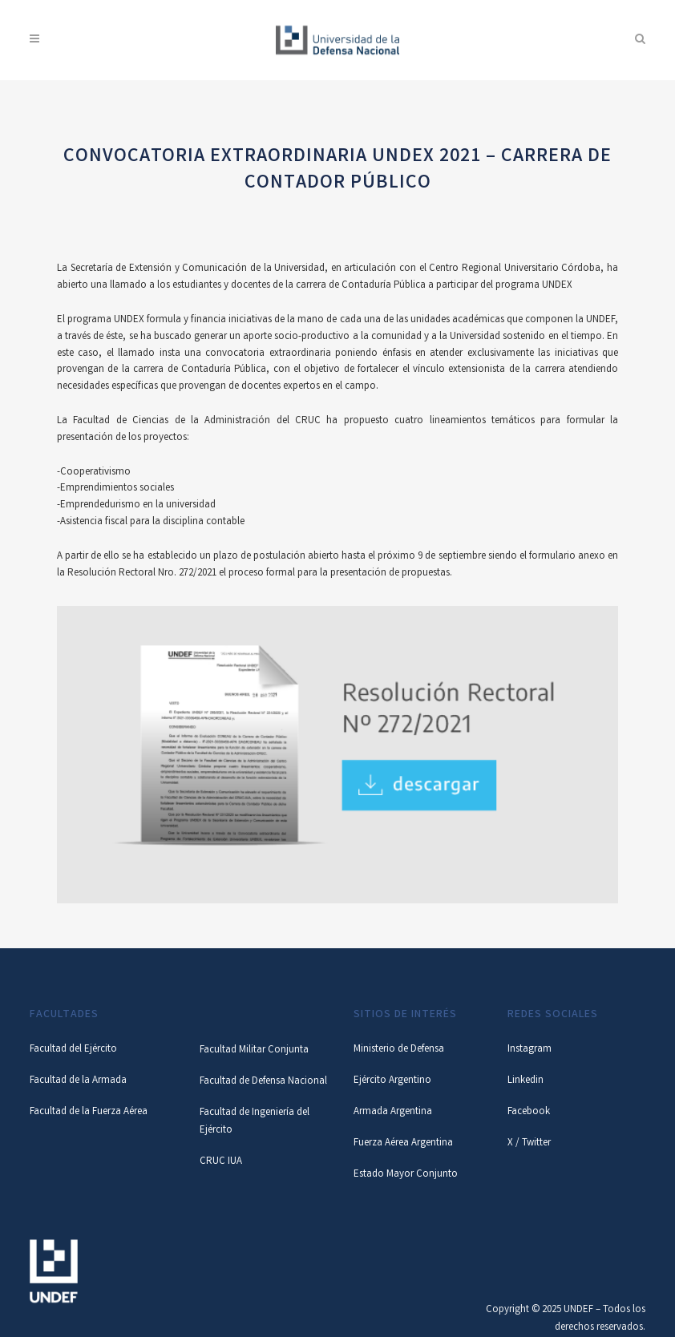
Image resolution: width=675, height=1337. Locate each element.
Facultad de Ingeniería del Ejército (254, 1121)
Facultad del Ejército (73, 1049)
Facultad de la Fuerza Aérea (89, 1112)
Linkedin (525, 1081)
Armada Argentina (393, 1112)
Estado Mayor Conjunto (406, 1174)
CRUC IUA (221, 1161)
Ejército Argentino (392, 1081)
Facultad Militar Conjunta (254, 1050)
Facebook (528, 1112)
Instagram (529, 1049)
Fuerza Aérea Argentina (403, 1143)
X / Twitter (529, 1143)
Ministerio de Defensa (399, 1049)
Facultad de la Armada (78, 1081)
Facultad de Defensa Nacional (263, 1081)
